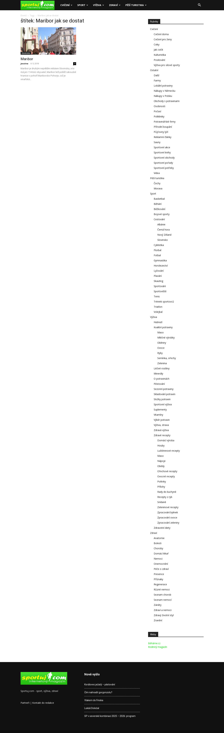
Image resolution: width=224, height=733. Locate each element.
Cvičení (66, 5)
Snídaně (161, 502)
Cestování (159, 219)
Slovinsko (26, 53)
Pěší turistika (136, 5)
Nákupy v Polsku (163, 96)
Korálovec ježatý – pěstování (99, 684)
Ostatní (154, 70)
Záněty (157, 605)
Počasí (157, 111)
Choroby (158, 548)
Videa (157, 173)
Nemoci (158, 558)
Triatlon (158, 306)
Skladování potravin (164, 394)
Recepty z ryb (164, 497)
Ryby (160, 353)
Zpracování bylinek (167, 512)
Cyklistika (159, 245)
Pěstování (159, 383)
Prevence (159, 574)
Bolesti (157, 543)
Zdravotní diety (162, 527)
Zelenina (162, 363)
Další (156, 75)
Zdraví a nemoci (163, 610)
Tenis (157, 296)
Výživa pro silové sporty (167, 65)
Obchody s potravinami (166, 101)
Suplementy (160, 409)
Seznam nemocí (163, 599)
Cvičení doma (161, 34)
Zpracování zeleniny (168, 522)
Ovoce (161, 347)
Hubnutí (158, 322)
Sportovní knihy (162, 152)
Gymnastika (160, 260)
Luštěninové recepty (168, 450)
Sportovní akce (162, 147)
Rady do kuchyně (166, 491)
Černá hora (163, 229)
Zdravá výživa (161, 430)
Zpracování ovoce (167, 517)
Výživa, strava (161, 425)
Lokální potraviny (163, 85)
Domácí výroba (165, 440)
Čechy (157, 183)
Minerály (158, 373)
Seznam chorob (162, 594)
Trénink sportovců (164, 301)
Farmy (157, 80)
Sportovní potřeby (164, 167)
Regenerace (160, 584)
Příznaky (158, 579)
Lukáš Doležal (91, 708)
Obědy (161, 466)
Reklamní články (162, 137)
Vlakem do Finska (93, 700)
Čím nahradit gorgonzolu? (98, 692)
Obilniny (161, 342)
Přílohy (161, 486)
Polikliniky (159, 116)
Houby (161, 445)
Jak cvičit (158, 49)
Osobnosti (159, 106)
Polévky (161, 481)
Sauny (157, 142)
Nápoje (161, 461)
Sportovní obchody (164, 157)
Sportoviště (160, 291)
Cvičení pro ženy (163, 39)
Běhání (157, 203)
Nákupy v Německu (164, 90)
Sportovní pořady (163, 162)
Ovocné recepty (166, 476)
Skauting (158, 281)
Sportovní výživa (163, 404)
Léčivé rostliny (161, 368)
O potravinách (161, 378)
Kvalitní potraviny (163, 327)
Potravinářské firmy (164, 121)
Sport (82, 5)
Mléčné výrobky (166, 337)
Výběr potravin (162, 419)
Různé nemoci (162, 589)
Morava (158, 188)
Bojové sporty (161, 214)
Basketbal (159, 198)
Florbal (157, 250)
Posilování (159, 60)
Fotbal (157, 255)
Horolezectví (161, 265)
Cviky (156, 44)
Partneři (25, 702)
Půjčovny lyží (161, 132)
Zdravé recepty (162, 435)
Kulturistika (160, 54)
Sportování (160, 286)
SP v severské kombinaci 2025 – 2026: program (110, 716)
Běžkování (159, 209)
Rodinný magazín (157, 647)
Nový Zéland (164, 234)
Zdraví (114, 5)
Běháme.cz (154, 643)
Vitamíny (158, 414)
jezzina (24, 63)
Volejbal (158, 311)
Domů (24, 15)
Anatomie (159, 538)
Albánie (161, 224)
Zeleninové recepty (167, 507)
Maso (160, 332)
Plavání (158, 275)
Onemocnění (161, 563)
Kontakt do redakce (43, 702)
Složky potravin (162, 399)
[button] (199, 5)
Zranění (158, 620)
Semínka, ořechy (166, 358)
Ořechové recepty (167, 471)
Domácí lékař (161, 553)
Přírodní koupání (163, 126)
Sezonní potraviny (163, 389)
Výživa (98, 5)
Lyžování (159, 270)
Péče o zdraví (161, 569)
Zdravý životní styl (164, 615)
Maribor (27, 59)
